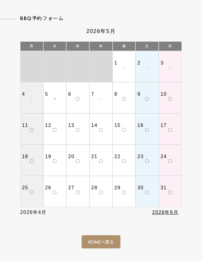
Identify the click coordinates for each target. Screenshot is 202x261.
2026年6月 (165, 212)
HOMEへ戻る (101, 242)
